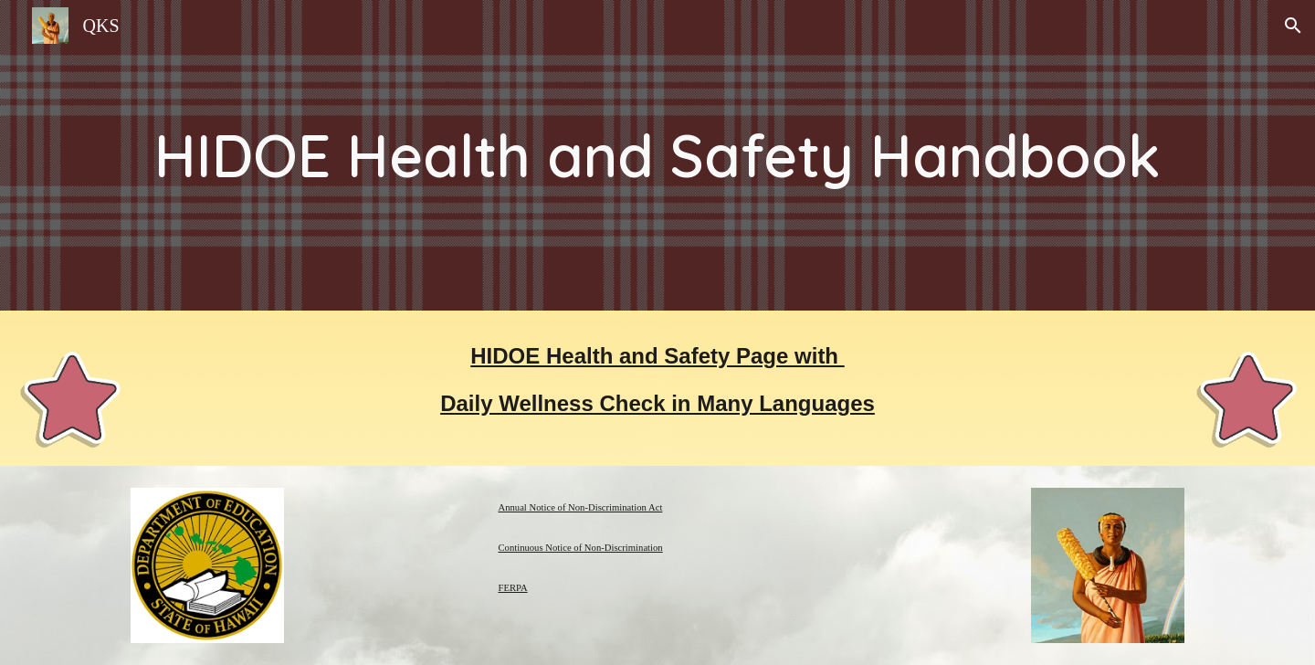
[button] (1293, 26)
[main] (657, 155)
